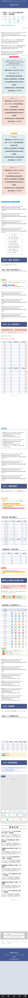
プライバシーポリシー (20, 991)
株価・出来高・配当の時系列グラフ (15, 238)
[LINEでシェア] (9, 21)
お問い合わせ (7, 991)
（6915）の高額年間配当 (12, 241)
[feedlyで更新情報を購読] (7, 884)
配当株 (3, 841)
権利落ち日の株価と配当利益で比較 (14, 246)
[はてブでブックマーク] (22, 17)
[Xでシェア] (5, 17)
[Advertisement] (14, 443)
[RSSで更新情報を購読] (20, 884)
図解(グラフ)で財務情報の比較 (14, 250)
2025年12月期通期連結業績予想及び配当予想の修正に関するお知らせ (15, 832)
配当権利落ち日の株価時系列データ (15, 247)
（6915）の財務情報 (11, 249)
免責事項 (14, 993)
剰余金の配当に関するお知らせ (10, 834)
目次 (12, 234)
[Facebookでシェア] (14, 17)
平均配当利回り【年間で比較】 (14, 244)
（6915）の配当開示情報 (12, 252)
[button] (18, 21)
